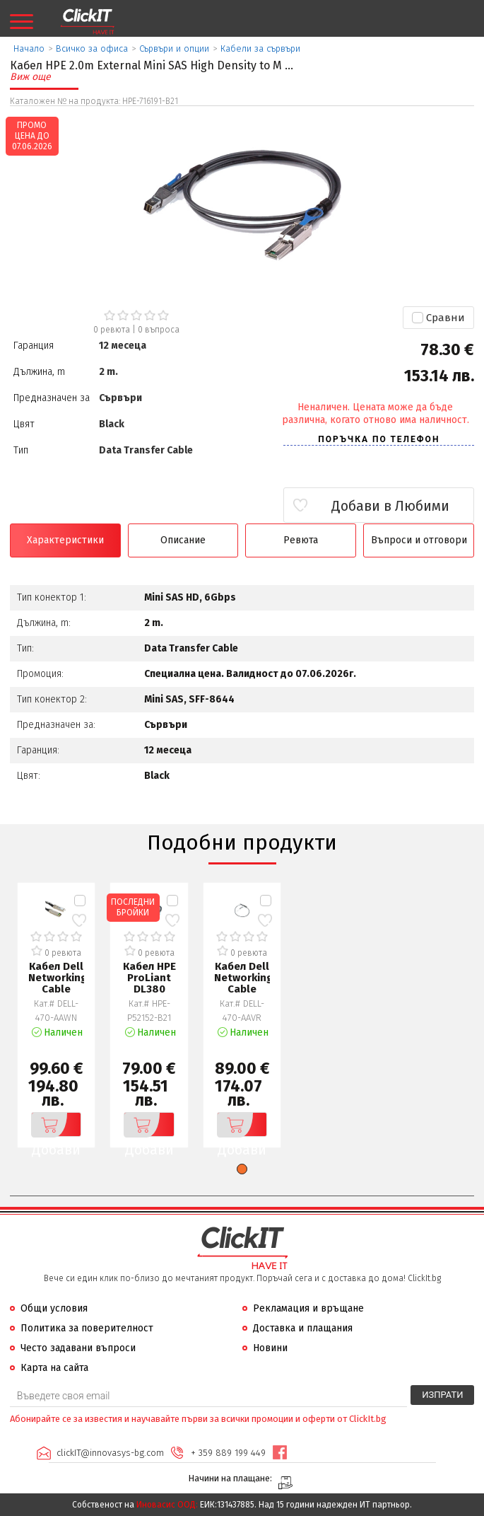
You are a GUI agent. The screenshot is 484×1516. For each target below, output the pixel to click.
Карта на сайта (54, 1368)
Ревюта (300, 540)
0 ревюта (111, 330)
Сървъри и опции (174, 48)
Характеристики (65, 540)
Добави (56, 1125)
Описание (183, 540)
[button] (242, 1169)
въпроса (158, 330)
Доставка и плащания (303, 1328)
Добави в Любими (390, 505)
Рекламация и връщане (308, 1308)
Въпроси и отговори (419, 540)
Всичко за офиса (92, 48)
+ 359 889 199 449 (228, 1452)
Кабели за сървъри (260, 48)
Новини (270, 1348)
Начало (29, 48)
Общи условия (54, 1308)
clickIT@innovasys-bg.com (110, 1452)
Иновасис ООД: (167, 1505)
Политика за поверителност (86, 1328)
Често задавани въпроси (78, 1348)
